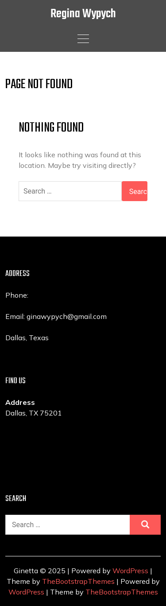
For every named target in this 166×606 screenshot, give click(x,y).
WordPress (130, 570)
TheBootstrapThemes (78, 581)
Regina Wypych (83, 14)
